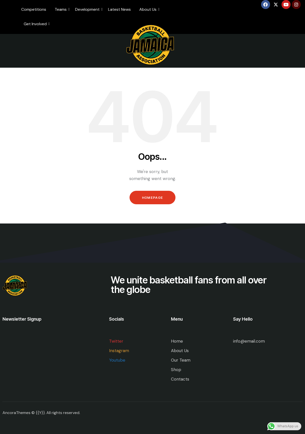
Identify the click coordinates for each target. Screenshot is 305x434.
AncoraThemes (16, 412)
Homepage (152, 198)
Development (88, 9)
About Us (148, 9)
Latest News (119, 9)
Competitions (33, 9)
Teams (61, 9)
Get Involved (36, 23)
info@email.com (249, 341)
